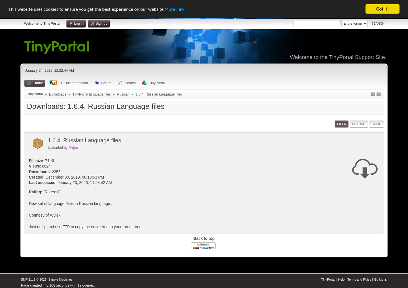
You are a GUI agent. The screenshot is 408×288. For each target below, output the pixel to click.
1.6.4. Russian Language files (84, 140)
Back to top (204, 238)
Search (359, 124)
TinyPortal (328, 279)
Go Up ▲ (380, 279)
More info (174, 9)
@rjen (73, 148)
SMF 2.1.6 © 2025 (33, 279)
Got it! (382, 9)
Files (341, 124)
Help (341, 279)
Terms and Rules (359, 279)
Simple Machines (60, 279)
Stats (376, 124)
